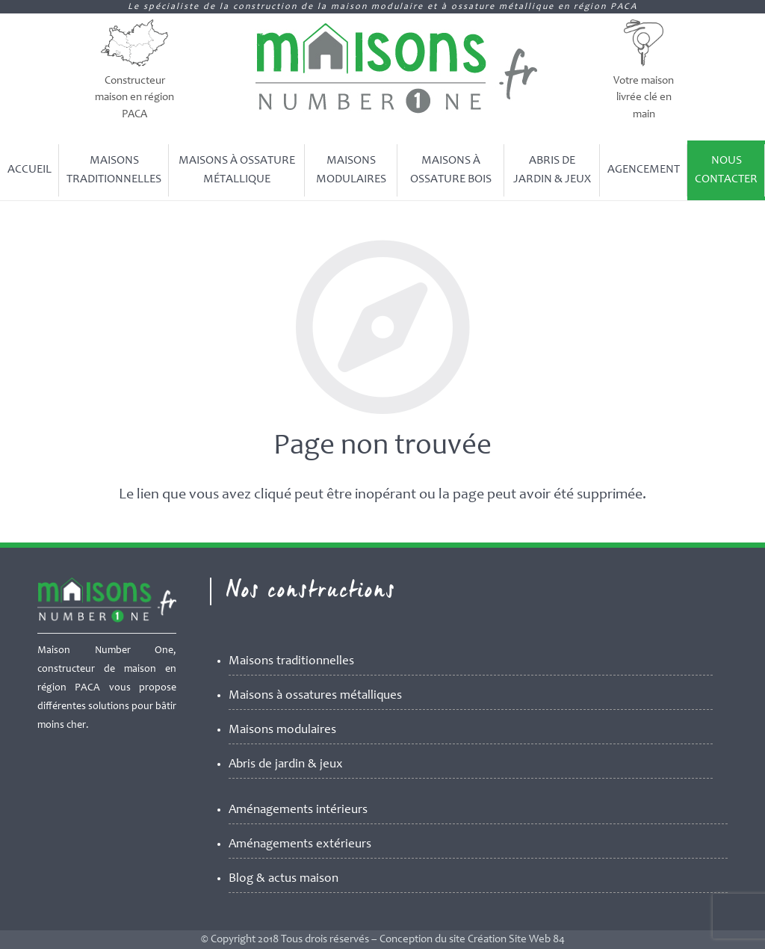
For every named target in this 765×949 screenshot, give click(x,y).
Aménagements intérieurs (298, 810)
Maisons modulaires (282, 730)
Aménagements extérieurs (300, 844)
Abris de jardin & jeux (286, 764)
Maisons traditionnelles (291, 661)
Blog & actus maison (283, 879)
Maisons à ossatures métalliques (315, 696)
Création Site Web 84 (516, 939)
